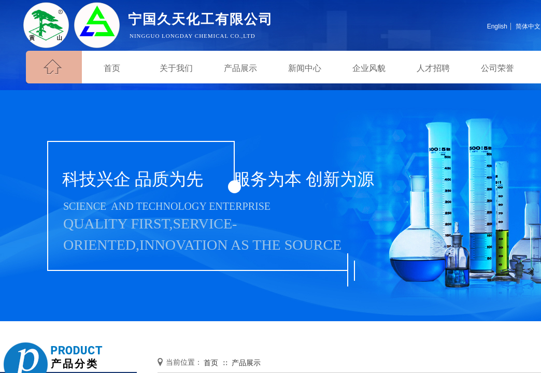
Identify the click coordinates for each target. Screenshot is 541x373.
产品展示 (246, 363)
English (497, 26)
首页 (211, 363)
